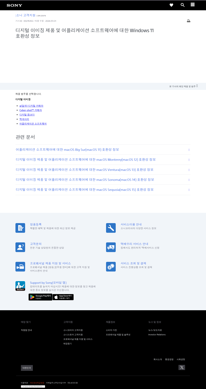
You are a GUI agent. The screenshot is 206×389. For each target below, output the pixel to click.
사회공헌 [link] (181, 318)
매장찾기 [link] (67, 302)
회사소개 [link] (158, 318)
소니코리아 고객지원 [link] (73, 288)
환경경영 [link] (169, 318)
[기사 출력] (189, 21)
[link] (14, 5)
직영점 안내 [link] (26, 288)
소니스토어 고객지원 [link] (73, 293)
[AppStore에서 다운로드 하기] (63, 255)
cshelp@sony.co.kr (65, 372)
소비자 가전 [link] (111, 288)
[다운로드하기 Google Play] (41, 255)
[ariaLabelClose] (194, 5)
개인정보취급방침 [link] (37, 341)
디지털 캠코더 (27, 73)
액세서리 (24, 77)
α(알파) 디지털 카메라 (31, 64)
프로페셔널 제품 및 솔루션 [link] (118, 293)
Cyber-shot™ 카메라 (30, 68)
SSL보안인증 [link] (73, 341)
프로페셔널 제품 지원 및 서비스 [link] (78, 297)
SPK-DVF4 (41, 15)
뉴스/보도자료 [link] (155, 288)
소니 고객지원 (25, 15)
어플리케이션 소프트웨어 (33, 82)
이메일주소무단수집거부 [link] (56, 341)
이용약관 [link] (24, 341)
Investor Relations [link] (157, 293)
